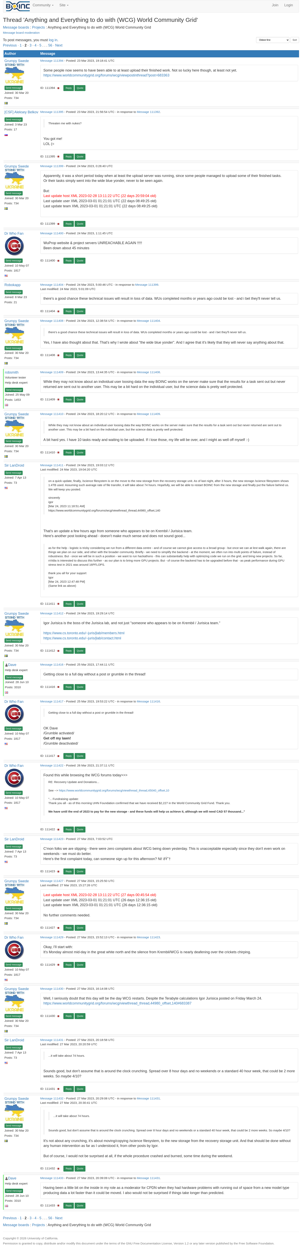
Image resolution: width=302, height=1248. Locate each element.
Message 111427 (51, 881)
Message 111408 (51, 320)
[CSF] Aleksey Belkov (21, 112)
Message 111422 (51, 765)
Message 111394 (51, 60)
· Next (57, 45)
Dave (12, 665)
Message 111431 (51, 1040)
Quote (80, 88)
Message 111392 (148, 111)
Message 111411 (51, 465)
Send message (13, 87)
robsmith (12, 372)
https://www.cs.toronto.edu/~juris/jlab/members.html (84, 633)
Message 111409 (51, 372)
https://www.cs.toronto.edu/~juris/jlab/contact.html (82, 638)
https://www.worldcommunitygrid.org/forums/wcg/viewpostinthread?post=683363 (107, 75)
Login (288, 5)
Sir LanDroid (14, 465)
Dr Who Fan (14, 233)
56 (50, 45)
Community (43, 5)
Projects (38, 27)
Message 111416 (51, 664)
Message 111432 (51, 1098)
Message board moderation (21, 32)
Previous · (11, 45)
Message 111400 (51, 233)
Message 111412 (51, 613)
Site (64, 5)
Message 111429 (51, 937)
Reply (69, 88)
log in (53, 40)
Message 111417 (51, 701)
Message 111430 (51, 988)
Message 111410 (51, 414)
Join (275, 5)
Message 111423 (51, 839)
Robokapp (13, 285)
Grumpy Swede (17, 61)
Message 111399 (51, 166)
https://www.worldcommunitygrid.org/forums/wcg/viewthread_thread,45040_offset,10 (114, 790)
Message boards (16, 27)
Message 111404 (51, 284)
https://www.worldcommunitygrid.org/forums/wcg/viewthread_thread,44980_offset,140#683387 (118, 1003)
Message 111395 (51, 111)
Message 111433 (51, 1178)
